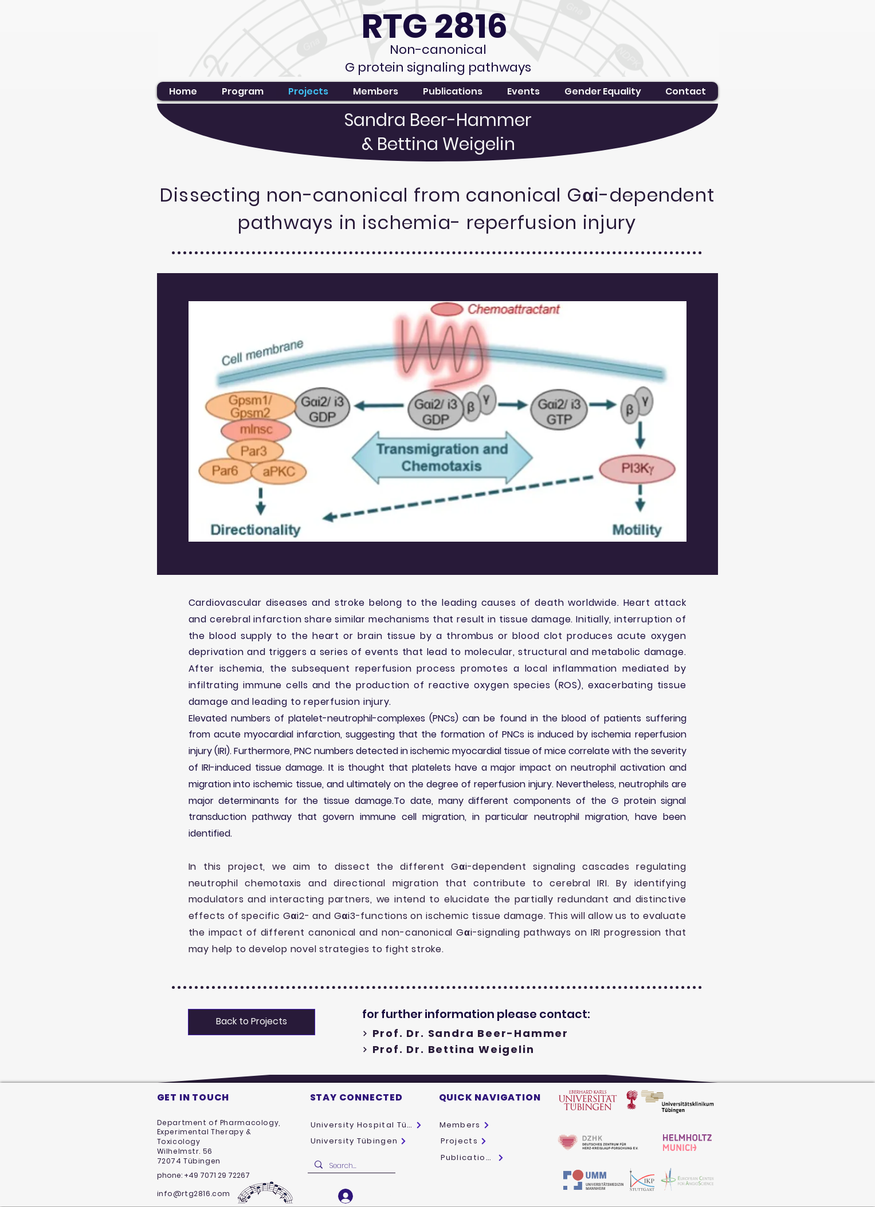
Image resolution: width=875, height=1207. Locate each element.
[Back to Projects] (251, 1022)
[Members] (466, 1125)
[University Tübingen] (361, 1141)
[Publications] (472, 1158)
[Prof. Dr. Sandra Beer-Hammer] (494, 1033)
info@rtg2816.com (194, 1193)
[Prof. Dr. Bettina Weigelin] (494, 1049)
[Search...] (350, 1166)
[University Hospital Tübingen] (366, 1125)
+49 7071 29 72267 (217, 1175)
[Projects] (464, 1141)
